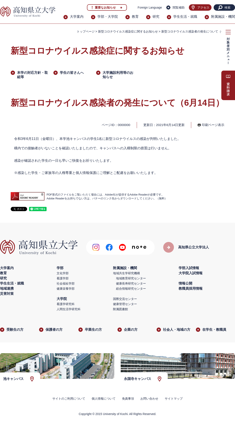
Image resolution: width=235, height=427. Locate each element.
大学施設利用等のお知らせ (118, 75)
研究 (156, 16)
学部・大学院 (107, 16)
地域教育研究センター (131, 278)
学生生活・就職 (185, 16)
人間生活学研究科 (69, 309)
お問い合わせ (149, 398)
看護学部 (63, 278)
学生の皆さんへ (72, 72)
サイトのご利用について (68, 398)
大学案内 (77, 16)
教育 (135, 16)
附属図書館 (120, 309)
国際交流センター (125, 299)
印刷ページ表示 (213, 125)
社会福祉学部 (66, 283)
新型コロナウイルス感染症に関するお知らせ (128, 31)
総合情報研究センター (131, 288)
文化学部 (63, 273)
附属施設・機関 (223, 16)
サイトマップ (174, 398)
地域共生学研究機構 (126, 273)
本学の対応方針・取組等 (32, 75)
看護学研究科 (66, 304)
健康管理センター (125, 304)
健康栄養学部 (66, 288)
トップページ (86, 31)
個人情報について (104, 398)
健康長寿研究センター (131, 283)
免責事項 (128, 398)
